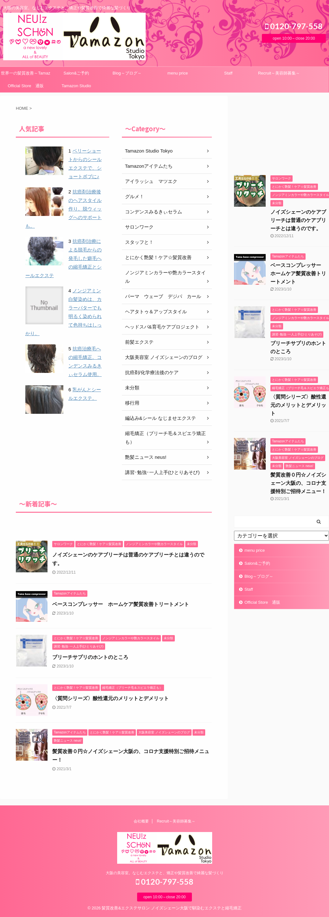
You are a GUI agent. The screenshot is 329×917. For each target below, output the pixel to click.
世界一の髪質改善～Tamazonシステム (25, 75)
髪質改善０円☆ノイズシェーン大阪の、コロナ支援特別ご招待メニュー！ (298, 483)
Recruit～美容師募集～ (279, 73)
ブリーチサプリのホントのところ (90, 657)
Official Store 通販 (25, 85)
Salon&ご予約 (76, 73)
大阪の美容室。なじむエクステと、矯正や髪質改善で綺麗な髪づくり (165, 873)
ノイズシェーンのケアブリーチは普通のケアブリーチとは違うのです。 (298, 220)
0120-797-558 (294, 26)
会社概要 (141, 821)
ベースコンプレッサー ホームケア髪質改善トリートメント (120, 604)
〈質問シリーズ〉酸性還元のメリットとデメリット (110, 698)
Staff (228, 73)
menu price (178, 73)
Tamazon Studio (76, 85)
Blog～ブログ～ (126, 73)
